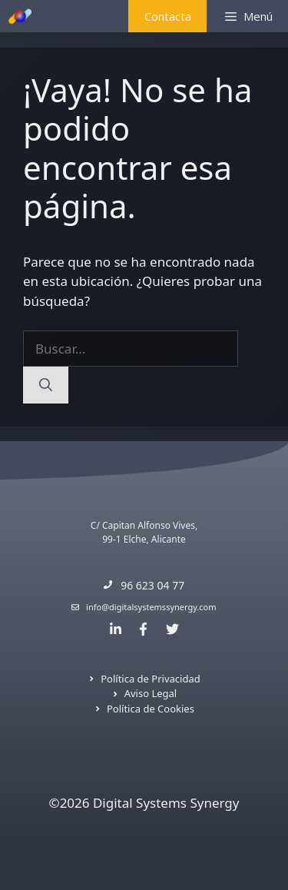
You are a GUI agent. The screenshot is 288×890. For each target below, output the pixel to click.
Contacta (167, 16)
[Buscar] (45, 385)
